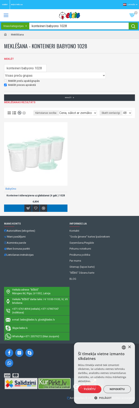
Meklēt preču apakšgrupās (22, 80)
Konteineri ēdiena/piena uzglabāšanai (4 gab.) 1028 (36, 195)
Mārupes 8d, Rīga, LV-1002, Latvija (31, 293)
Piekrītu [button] (90, 389)
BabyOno (10, 188)
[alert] (104, 373)
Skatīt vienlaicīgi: (111, 113)
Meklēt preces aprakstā (20, 84)
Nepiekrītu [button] (117, 389)
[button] (104, 398)
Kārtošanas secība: (46, 113)
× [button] (129, 347)
